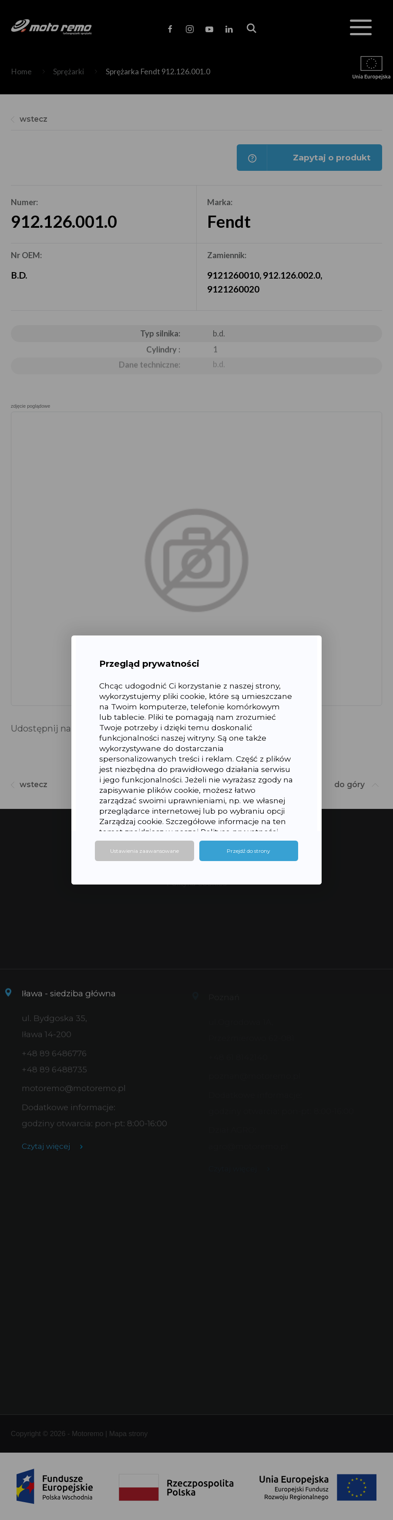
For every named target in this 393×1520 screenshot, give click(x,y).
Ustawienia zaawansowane (144, 851)
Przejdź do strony (248, 851)
